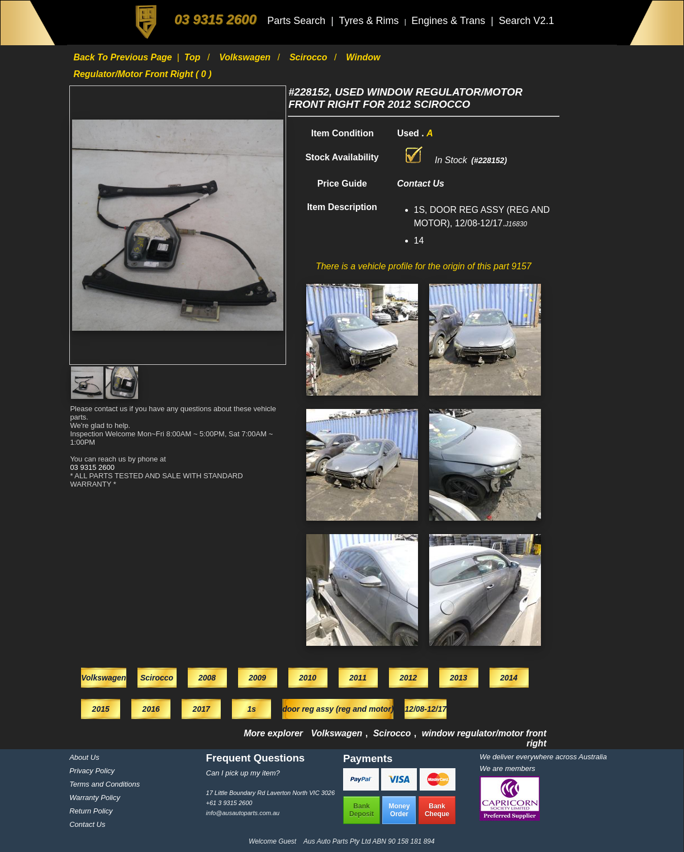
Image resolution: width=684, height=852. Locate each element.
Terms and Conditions (104, 784)
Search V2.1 (526, 20)
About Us (84, 757)
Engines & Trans (449, 20)
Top (193, 57)
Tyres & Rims (370, 20)
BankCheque (437, 810)
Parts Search (297, 20)
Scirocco (309, 57)
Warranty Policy (94, 797)
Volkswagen (246, 57)
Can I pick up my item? (243, 773)
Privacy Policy (92, 771)
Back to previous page (123, 57)
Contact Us (87, 824)
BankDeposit (361, 810)
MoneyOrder (399, 810)
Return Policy (90, 811)
